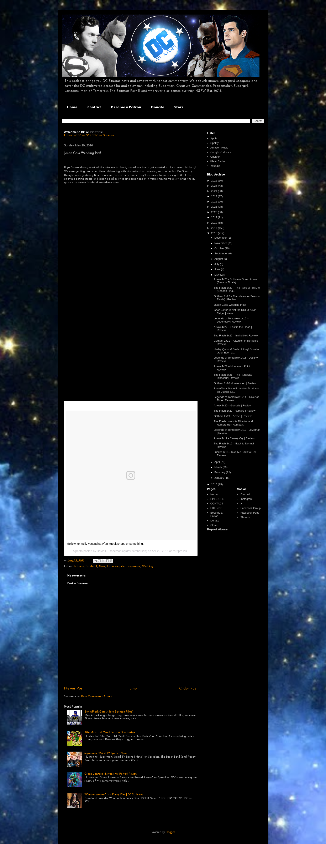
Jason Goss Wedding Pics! (230, 304)
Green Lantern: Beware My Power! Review (110, 774)
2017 (214, 227)
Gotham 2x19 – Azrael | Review (233, 416)
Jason (110, 566)
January (219, 477)
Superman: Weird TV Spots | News (105, 753)
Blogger (170, 832)
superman (134, 566)
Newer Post (74, 689)
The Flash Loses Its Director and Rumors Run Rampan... (233, 423)
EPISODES (217, 499)
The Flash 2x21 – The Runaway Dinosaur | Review (233, 376)
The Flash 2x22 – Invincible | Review (236, 335)
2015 (214, 484)
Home (72, 106)
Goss (102, 566)
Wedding (147, 566)
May (217, 274)
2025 (214, 185)
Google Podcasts (220, 152)
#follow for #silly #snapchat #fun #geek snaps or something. (105, 543)
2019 (214, 217)
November (221, 243)
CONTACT (216, 503)
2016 (214, 233)
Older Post (188, 689)
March (218, 467)
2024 (214, 191)
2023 (214, 196)
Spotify (214, 143)
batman (79, 566)
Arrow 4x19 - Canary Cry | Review (234, 438)
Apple (213, 138)
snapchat (121, 566)
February (220, 472)
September (221, 253)
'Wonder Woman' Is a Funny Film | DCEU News (113, 794)
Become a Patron (126, 106)
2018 (214, 222)
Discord (245, 494)
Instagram (247, 499)
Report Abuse (217, 529)
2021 (214, 206)
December (221, 237)
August (219, 258)
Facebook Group (251, 508)
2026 (214, 180)
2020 (214, 212)
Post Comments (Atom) (96, 696)
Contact (94, 106)
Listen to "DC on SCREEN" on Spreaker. (89, 135)
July (217, 264)
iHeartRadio (217, 161)
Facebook (91, 566)
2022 (214, 201)
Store (179, 106)
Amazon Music (219, 147)
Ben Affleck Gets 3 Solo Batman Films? (108, 711)
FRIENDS (216, 508)
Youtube (215, 165)
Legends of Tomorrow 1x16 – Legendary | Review (231, 320)
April (217, 462)
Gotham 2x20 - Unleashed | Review (235, 383)
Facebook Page (250, 512)
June (217, 269)
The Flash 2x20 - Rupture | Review (235, 410)
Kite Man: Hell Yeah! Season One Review (109, 732)
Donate (157, 106)
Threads (246, 517)
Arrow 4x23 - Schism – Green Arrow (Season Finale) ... (235, 281)
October (219, 248)
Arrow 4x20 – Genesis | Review (232, 405)
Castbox (215, 156)
